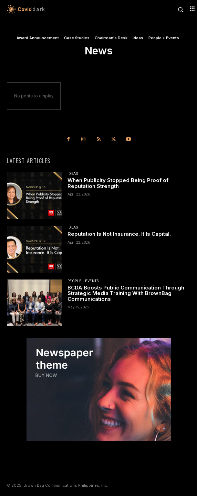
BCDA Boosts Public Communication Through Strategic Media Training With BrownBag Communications (126, 293)
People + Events (163, 38)
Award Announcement (38, 38)
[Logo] (52, 9)
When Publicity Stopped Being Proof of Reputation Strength (118, 183)
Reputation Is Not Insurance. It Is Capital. (119, 234)
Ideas (138, 38)
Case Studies (77, 38)
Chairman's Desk (111, 38)
